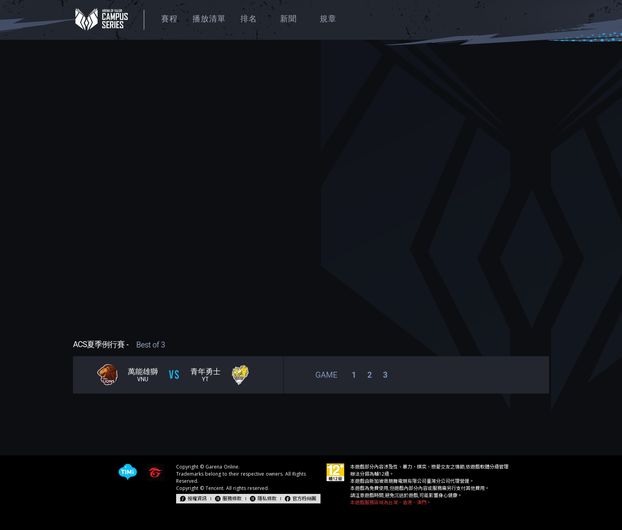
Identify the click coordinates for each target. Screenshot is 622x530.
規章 (328, 18)
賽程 (169, 18)
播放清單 (209, 18)
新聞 (288, 18)
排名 (248, 18)
